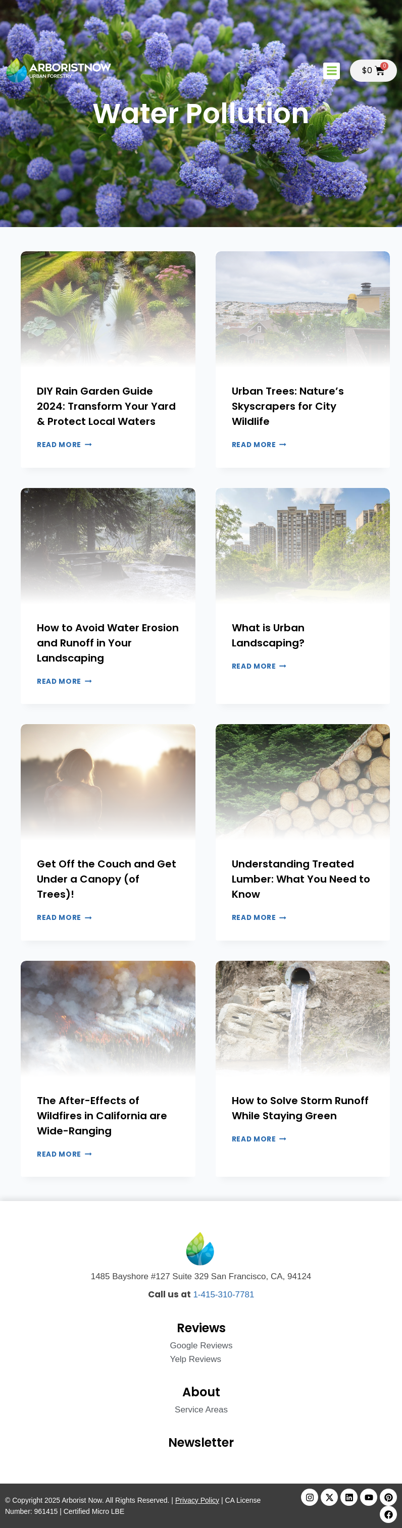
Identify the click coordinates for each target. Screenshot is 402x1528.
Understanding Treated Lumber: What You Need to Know (301, 879)
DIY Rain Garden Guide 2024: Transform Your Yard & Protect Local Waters (106, 406)
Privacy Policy (197, 1500)
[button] (331, 71)
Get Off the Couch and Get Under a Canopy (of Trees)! (106, 879)
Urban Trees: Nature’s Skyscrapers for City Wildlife (288, 406)
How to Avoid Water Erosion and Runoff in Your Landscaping (108, 643)
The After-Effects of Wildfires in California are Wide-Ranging (102, 1116)
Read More (64, 445)
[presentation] (108, 309)
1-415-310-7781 (223, 1294)
